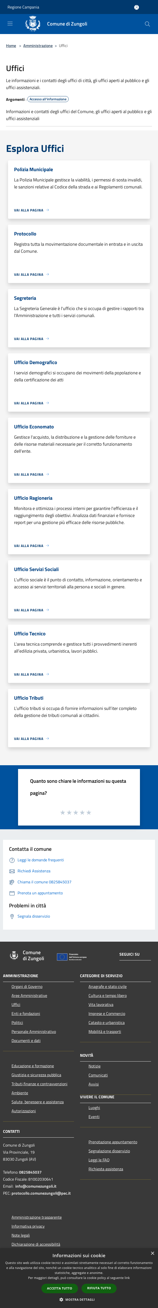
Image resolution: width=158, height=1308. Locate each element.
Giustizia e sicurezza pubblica (36, 1075)
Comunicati (98, 1075)
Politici (17, 1022)
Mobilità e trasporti (105, 1031)
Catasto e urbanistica (107, 1022)
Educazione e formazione (33, 1066)
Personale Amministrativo (34, 1031)
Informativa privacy (28, 1226)
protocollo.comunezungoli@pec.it (41, 1193)
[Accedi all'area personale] (136, 7)
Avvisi (94, 1084)
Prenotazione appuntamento (113, 1142)
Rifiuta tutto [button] (99, 1288)
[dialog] (79, 1278)
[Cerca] (147, 24)
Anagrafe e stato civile (108, 986)
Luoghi (94, 1108)
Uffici (16, 1004)
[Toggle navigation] (10, 24)
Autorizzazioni (24, 1111)
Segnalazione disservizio (109, 1151)
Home (11, 46)
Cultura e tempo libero (108, 995)
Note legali (21, 1235)
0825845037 (30, 1172)
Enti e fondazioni (26, 1013)
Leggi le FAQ (99, 1160)
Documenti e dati (26, 1040)
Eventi (94, 1117)
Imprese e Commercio (107, 1013)
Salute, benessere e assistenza (38, 1102)
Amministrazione (38, 46)
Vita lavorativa (101, 1004)
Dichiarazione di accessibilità (36, 1244)
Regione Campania (23, 7)
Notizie (95, 1066)
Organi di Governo (27, 986)
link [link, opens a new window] (127, 1278)
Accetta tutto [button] (59, 1288)
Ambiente (20, 1093)
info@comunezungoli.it (35, 1186)
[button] (79, 1299)
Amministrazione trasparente (37, 1217)
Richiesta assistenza (106, 1169)
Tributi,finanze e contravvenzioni (39, 1084)
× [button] (152, 1253)
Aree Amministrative (29, 995)
